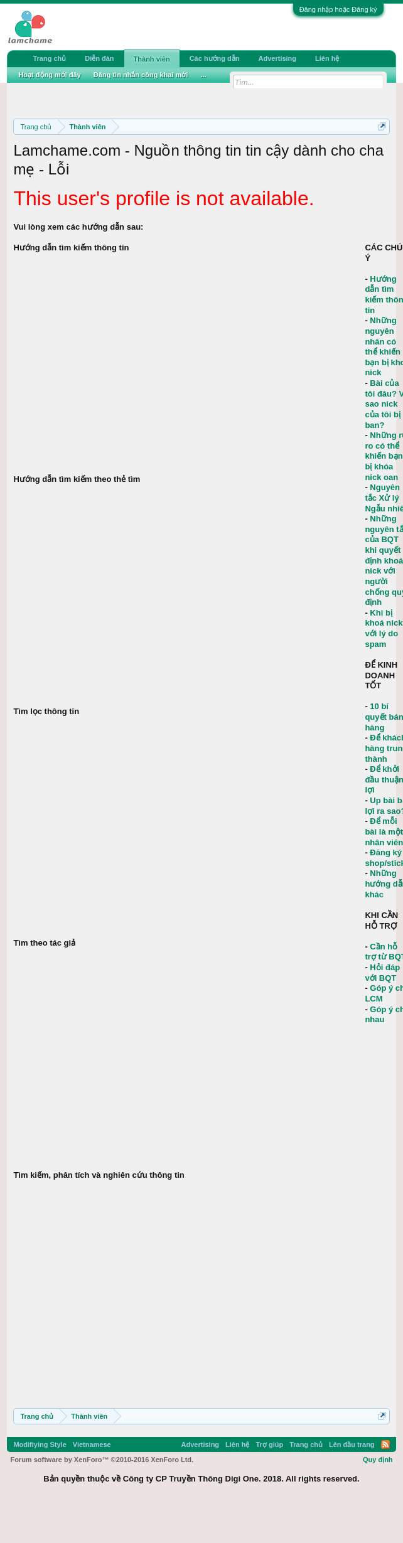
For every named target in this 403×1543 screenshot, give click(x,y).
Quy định (378, 1459)
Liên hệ (327, 58)
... (203, 74)
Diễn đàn (99, 58)
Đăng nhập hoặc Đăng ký (338, 9)
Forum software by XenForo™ (101, 1459)
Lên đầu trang (352, 1444)
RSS (385, 1444)
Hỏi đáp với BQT (382, 973)
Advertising (278, 58)
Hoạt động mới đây (49, 74)
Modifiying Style (39, 1444)
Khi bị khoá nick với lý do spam (383, 628)
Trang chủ (49, 58)
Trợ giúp (269, 1444)
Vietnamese (92, 1444)
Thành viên (152, 59)
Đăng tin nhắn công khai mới (141, 74)
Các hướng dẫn (215, 58)
